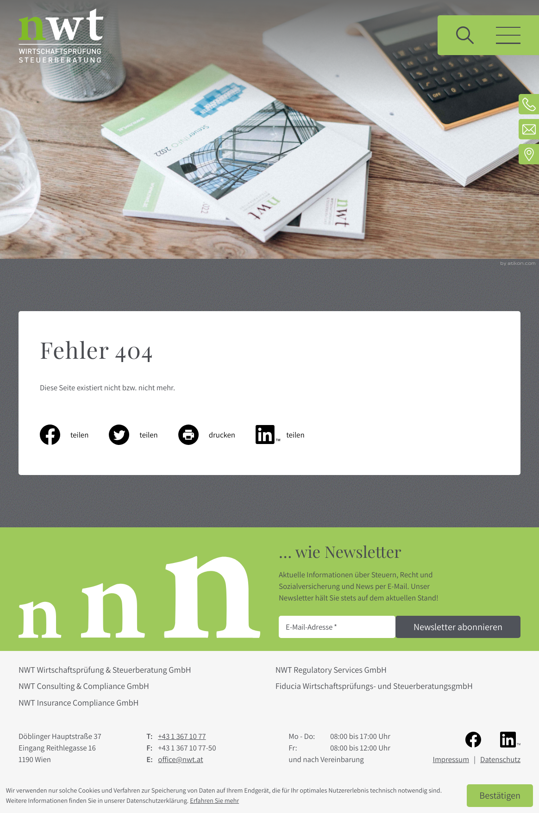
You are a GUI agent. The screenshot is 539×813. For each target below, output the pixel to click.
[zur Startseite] (61, 35)
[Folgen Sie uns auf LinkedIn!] (510, 739)
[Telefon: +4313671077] (529, 104)
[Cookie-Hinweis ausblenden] (500, 795)
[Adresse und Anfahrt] (529, 154)
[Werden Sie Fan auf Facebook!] (473, 739)
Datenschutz (500, 759)
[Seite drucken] (217, 435)
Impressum (451, 759)
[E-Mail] (337, 627)
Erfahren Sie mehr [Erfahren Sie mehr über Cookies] (214, 800)
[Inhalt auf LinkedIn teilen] (290, 435)
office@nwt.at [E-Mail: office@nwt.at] (180, 759)
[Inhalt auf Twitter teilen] (143, 435)
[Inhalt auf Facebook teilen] (74, 435)
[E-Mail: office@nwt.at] (529, 129)
